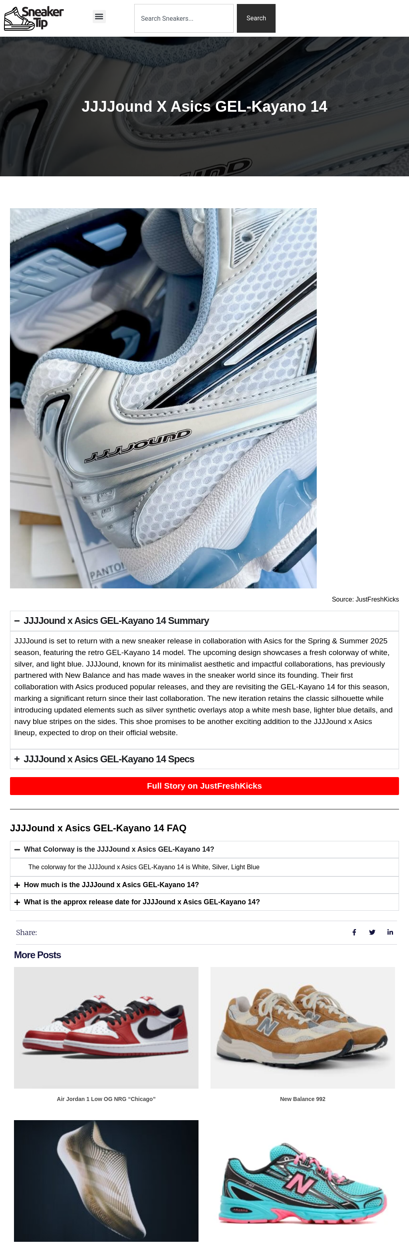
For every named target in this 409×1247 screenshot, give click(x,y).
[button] (99, 16)
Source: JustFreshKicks (365, 599)
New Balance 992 (303, 1099)
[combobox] (184, 18)
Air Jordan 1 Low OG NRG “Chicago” (106, 1099)
